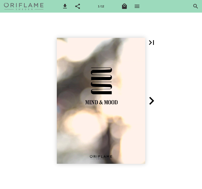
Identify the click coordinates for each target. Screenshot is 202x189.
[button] (65, 6)
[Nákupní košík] (124, 6)
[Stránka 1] (101, 6)
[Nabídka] (137, 6)
